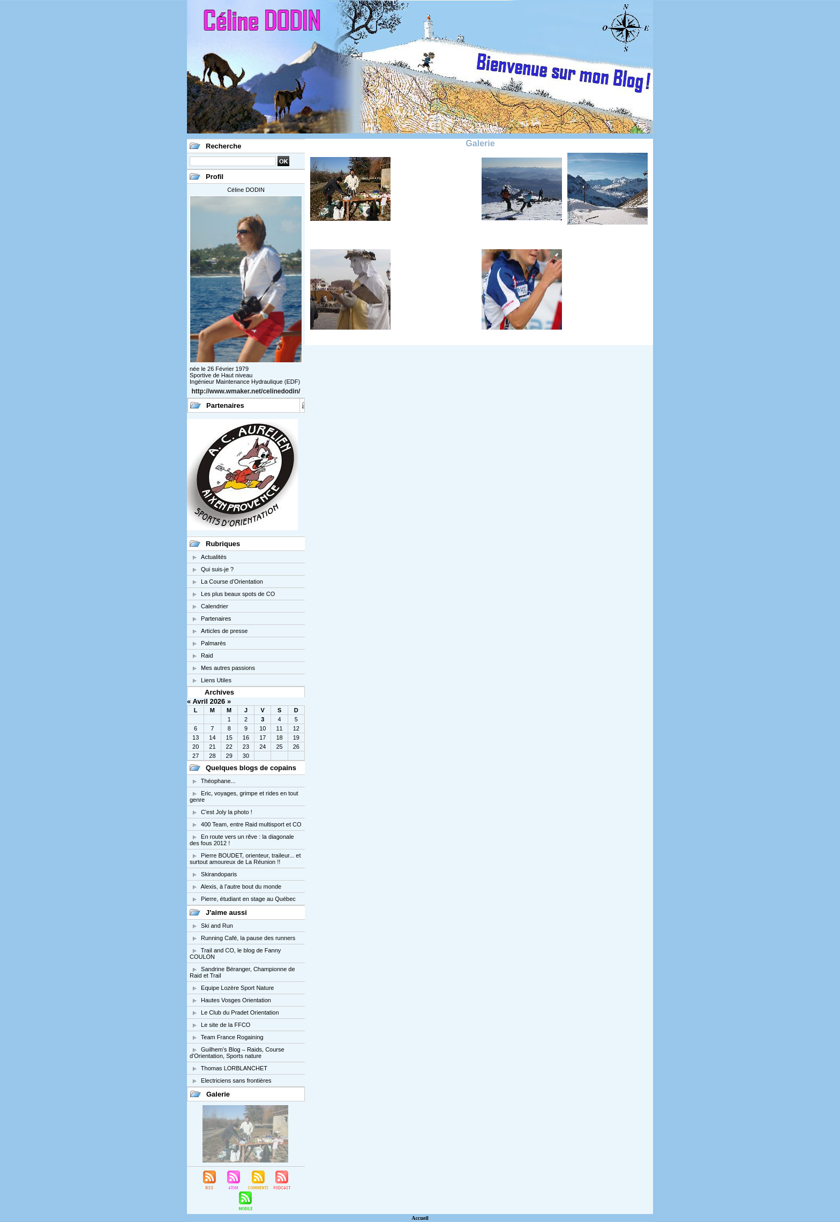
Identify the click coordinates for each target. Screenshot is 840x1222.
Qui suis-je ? (217, 569)
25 (279, 746)
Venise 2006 (372, 338)
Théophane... (218, 781)
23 (246, 746)
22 (229, 746)
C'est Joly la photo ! (226, 812)
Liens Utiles (216, 680)
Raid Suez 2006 (453, 238)
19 (296, 737)
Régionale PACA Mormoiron (365, 241)
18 (279, 737)
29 (229, 755)
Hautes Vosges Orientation (236, 1000)
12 (296, 728)
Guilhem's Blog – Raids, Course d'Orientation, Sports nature (237, 1052)
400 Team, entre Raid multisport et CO (251, 824)
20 (195, 746)
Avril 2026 (208, 701)
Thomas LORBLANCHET (234, 1068)
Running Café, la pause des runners (248, 938)
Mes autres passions (228, 668)
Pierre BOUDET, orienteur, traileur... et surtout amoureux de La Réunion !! (245, 858)
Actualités (214, 557)
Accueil (420, 1218)
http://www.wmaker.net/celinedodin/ (246, 391)
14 (212, 737)
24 (262, 746)
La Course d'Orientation (232, 581)
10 (262, 728)
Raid (207, 655)
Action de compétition (528, 338)
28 (212, 755)
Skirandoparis (219, 874)
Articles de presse (224, 631)
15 (229, 737)
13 (195, 737)
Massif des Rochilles (616, 238)
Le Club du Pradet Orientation (240, 1012)
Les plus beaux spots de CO (238, 594)
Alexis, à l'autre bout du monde (240, 886)
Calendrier (214, 606)
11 (279, 728)
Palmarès (213, 643)
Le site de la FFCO (225, 1025)
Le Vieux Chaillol (536, 238)
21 (212, 746)
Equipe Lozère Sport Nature (237, 988)
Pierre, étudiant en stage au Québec (248, 899)
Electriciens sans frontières (236, 1080)
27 (195, 755)
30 (246, 755)
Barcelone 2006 (452, 338)
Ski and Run (217, 925)
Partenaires (216, 618)
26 (296, 746)
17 (262, 737)
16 (246, 737)
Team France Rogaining (232, 1037)
